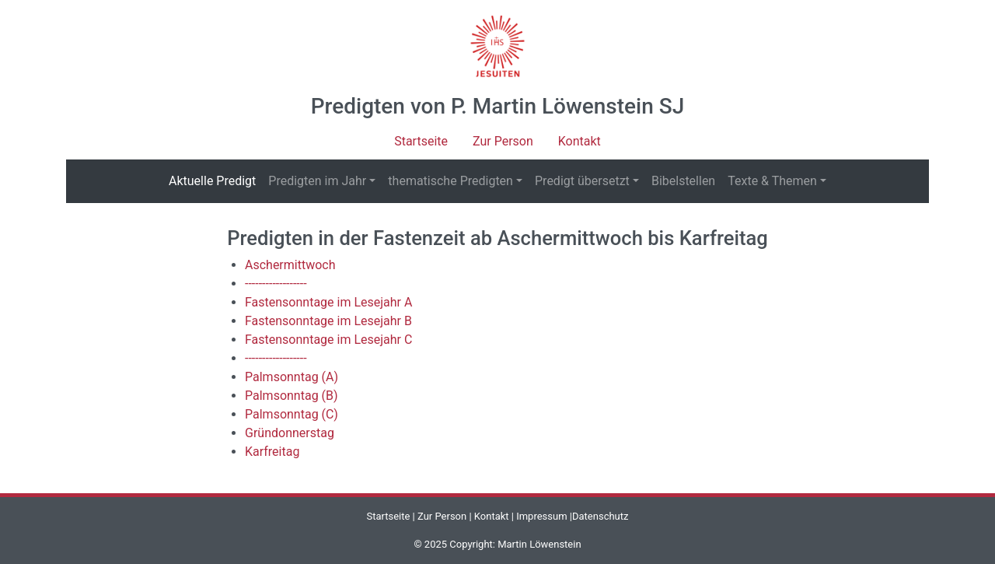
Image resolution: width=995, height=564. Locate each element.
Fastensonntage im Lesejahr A (328, 302)
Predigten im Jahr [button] (317, 180)
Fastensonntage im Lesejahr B (328, 321)
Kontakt (579, 141)
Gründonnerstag (289, 433)
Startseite (421, 141)
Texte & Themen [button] (772, 180)
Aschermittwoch (290, 264)
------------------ (276, 283)
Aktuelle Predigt (215, 180)
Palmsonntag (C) (291, 414)
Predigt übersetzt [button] (582, 180)
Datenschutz (600, 516)
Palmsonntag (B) (291, 395)
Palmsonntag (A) (291, 377)
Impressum (541, 516)
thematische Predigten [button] (450, 180)
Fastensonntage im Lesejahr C (328, 339)
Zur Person (503, 141)
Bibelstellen (683, 180)
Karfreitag (272, 451)
